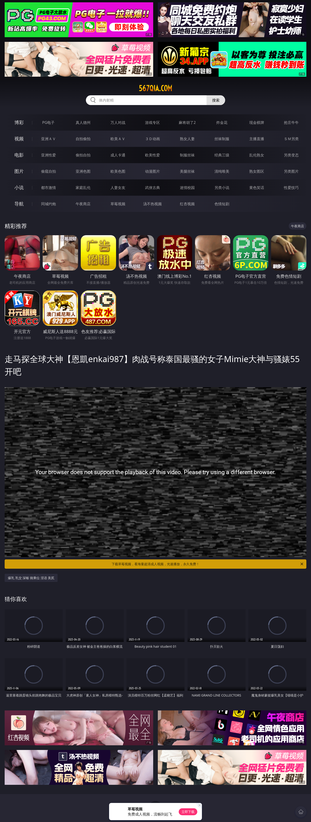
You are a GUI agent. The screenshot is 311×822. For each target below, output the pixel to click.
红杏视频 (187, 203)
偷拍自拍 (83, 155)
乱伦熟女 (256, 155)
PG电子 (48, 122)
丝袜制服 (221, 138)
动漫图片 (152, 171)
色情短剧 (221, 203)
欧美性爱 (152, 155)
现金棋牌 (256, 122)
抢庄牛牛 (291, 122)
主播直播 (256, 138)
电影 (19, 155)
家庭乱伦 (83, 187)
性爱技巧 (291, 187)
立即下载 (187, 811)
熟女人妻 (187, 138)
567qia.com (155, 88)
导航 (19, 204)
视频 (19, 138)
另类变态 (291, 155)
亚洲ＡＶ (48, 138)
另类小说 (221, 187)
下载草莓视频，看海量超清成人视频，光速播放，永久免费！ (208, 564)
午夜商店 (83, 203)
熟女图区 (256, 171)
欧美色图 (117, 171)
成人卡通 (117, 155)
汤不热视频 (152, 203)
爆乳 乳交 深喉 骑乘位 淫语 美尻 (31, 578)
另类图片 (291, 171)
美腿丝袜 (187, 171)
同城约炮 (48, 203)
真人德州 (83, 122)
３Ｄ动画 (152, 138)
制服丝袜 (187, 155)
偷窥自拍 (48, 171)
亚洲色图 (83, 171)
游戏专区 (152, 122)
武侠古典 (152, 187)
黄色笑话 (256, 187)
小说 (19, 187)
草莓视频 (117, 203)
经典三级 (221, 155)
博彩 (19, 122)
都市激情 (48, 187)
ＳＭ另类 (291, 138)
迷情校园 (187, 187)
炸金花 (221, 122)
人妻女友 (117, 187)
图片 (19, 171)
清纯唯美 (221, 171)
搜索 (216, 100)
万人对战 (117, 122)
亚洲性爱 (48, 155)
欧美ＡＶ (117, 138)
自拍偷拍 (83, 138)
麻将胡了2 (187, 122)
